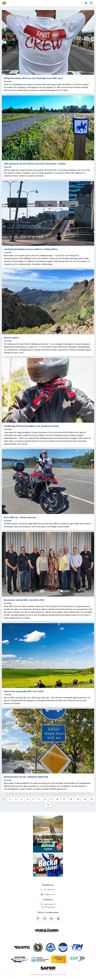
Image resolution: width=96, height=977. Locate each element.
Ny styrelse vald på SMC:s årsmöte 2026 (24, 600)
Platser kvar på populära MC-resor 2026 (24, 691)
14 (85, 799)
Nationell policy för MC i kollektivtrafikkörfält (26, 777)
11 (64, 799)
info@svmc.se (48, 894)
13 (78, 799)
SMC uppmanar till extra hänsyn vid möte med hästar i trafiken (35, 163)
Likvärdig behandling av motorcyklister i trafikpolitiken (31, 249)
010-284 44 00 (48, 890)
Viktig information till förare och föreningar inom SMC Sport (33, 78)
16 (48, 805)
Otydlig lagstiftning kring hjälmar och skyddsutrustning (31, 426)
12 (71, 799)
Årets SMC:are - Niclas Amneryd (20, 517)
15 (91, 799)
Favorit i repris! (11, 337)
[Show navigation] (91, 3)
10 (57, 799)
